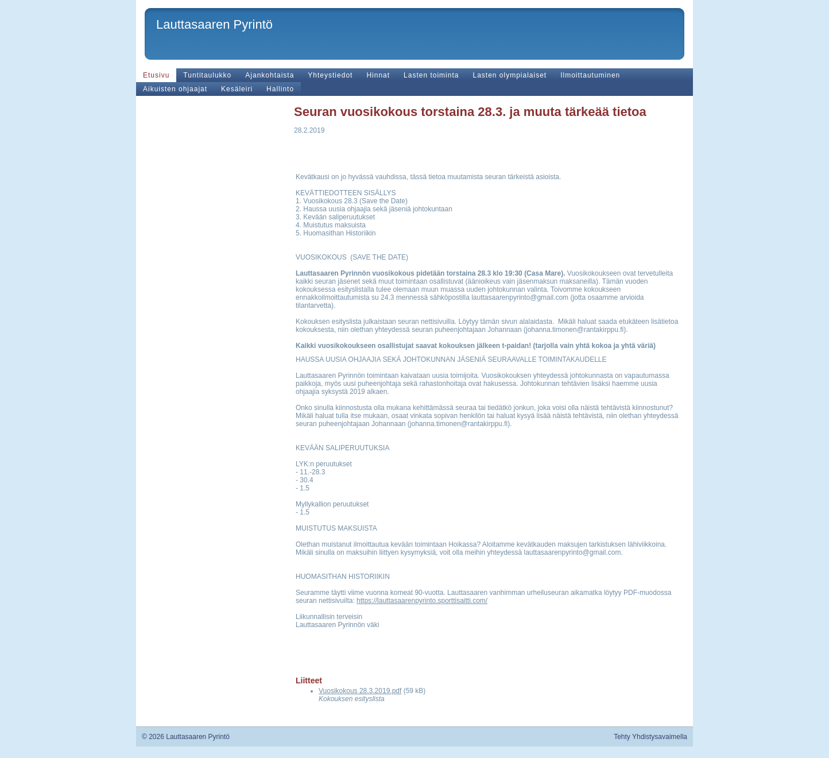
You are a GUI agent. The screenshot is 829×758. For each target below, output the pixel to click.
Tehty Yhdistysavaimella (650, 737)
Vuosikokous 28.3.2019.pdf (360, 691)
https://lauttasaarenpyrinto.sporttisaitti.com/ (422, 601)
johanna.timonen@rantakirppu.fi (574, 330)
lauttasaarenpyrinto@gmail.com (519, 297)
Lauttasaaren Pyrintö (214, 24)
